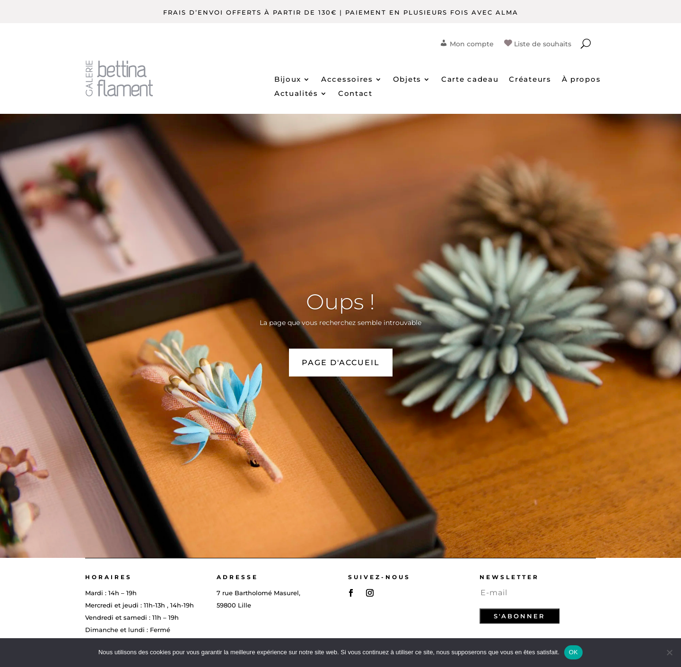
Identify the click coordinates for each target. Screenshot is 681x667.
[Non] (669, 652)
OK (573, 652)
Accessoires (347, 80)
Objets (407, 80)
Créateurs (530, 80)
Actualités (296, 94)
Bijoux (287, 80)
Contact (355, 94)
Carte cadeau (469, 80)
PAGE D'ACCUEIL (341, 362)
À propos (581, 80)
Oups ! (340, 301)
